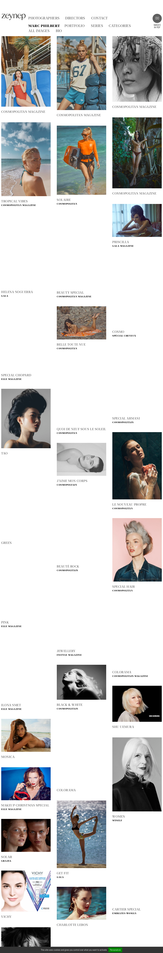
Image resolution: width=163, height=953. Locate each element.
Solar (6, 857)
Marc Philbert (44, 26)
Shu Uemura (123, 727)
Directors (75, 18)
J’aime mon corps (72, 481)
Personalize (115, 949)
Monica (8, 757)
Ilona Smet (11, 705)
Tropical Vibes (14, 201)
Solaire (64, 200)
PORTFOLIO (75, 26)
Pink (5, 622)
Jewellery (66, 651)
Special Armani (126, 418)
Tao (4, 453)
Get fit (63, 873)
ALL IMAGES (39, 31)
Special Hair (123, 587)
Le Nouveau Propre (129, 504)
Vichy (6, 917)
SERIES (97, 26)
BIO (59, 31)
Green (6, 543)
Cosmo (118, 332)
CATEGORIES (120, 26)
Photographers (44, 18)
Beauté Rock (68, 566)
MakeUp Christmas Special (25, 805)
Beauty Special (70, 293)
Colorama (121, 672)
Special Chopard (16, 375)
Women (118, 816)
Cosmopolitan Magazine (79, 115)
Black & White (70, 705)
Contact (99, 18)
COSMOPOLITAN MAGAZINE (23, 112)
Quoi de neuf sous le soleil (81, 429)
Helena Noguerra (17, 292)
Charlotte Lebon (72, 925)
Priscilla (120, 242)
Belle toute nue (71, 344)
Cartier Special (126, 909)
